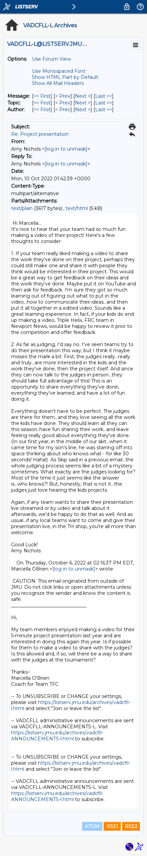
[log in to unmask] (66, 149)
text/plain (22, 208)
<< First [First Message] (42, 96)
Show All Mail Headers (58, 83)
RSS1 (112, 826)
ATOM (92, 826)
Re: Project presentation (40, 134)
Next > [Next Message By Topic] (82, 103)
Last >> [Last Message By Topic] (103, 103)
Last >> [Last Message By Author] (103, 109)
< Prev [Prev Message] (62, 96)
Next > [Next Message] (82, 96)
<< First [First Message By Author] (42, 109)
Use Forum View (51, 59)
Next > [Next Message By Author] (82, 109)
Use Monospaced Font (58, 71)
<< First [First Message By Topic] (42, 103)
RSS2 (131, 826)
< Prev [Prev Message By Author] (62, 109)
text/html (77, 208)
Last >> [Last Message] (103, 96)
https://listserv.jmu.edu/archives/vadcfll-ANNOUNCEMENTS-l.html (57, 736)
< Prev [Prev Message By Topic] (62, 103)
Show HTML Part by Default (65, 77)
